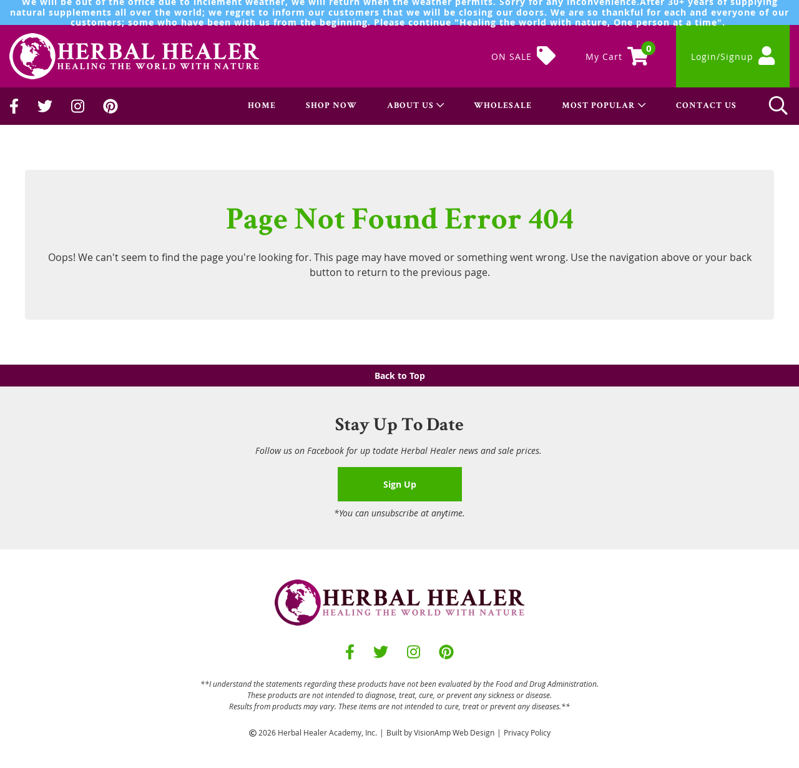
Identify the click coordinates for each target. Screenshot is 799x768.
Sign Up (399, 484)
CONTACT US (706, 106)
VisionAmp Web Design (454, 732)
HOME (262, 106)
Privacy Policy (527, 732)
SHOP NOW (331, 106)
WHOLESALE (503, 106)
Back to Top (400, 376)
